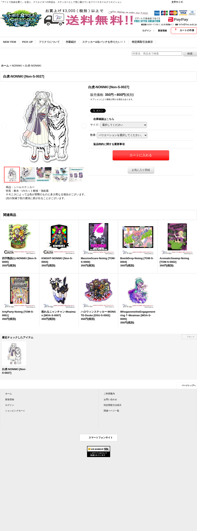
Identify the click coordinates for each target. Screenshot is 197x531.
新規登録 (162, 30)
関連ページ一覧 (111, 410)
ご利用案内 (109, 393)
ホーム (8, 393)
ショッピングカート (15, 410)
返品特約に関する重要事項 (109, 144)
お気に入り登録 (141, 169)
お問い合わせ (110, 399)
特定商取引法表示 (112, 405)
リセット (191, 337)
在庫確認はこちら (103, 119)
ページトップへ (189, 385)
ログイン (146, 30)
